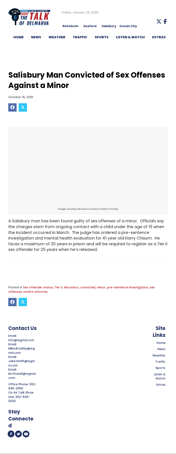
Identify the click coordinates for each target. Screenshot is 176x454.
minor (101, 287)
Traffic (160, 362)
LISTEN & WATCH (130, 37)
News (161, 349)
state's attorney (35, 292)
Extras (160, 385)
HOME (18, 37)
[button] (158, 21)
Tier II (58, 287)
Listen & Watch (159, 376)
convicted (87, 287)
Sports (101, 37)
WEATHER (57, 37)
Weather (158, 355)
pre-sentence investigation (127, 287)
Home (161, 343)
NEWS (36, 37)
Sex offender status (38, 287)
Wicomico (71, 287)
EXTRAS (159, 37)
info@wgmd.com (21, 340)
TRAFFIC (80, 37)
